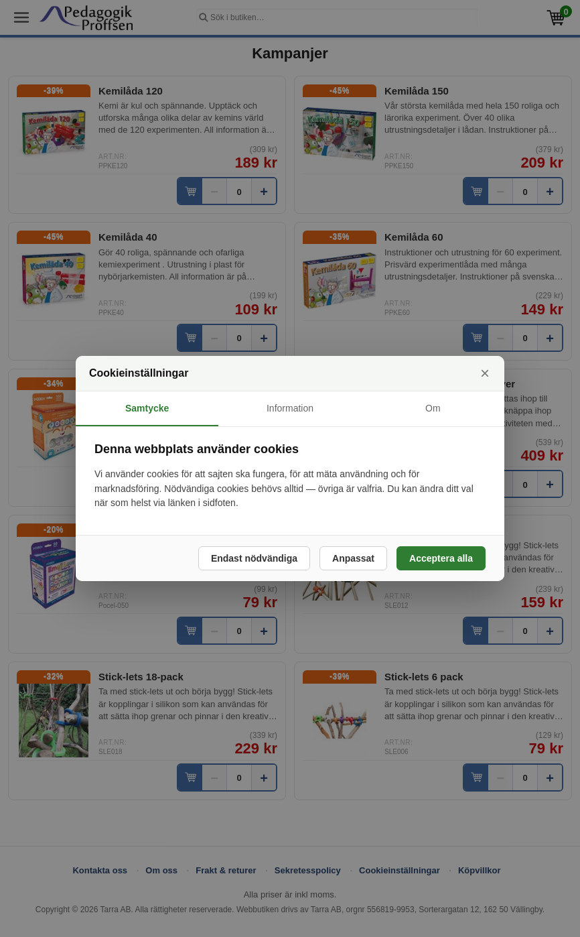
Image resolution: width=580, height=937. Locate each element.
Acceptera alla (441, 558)
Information (290, 408)
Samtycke (147, 408)
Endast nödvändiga (254, 558)
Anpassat (353, 558)
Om (433, 408)
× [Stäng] (485, 373)
